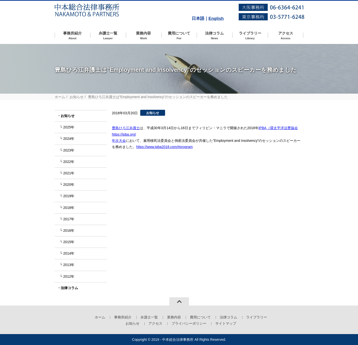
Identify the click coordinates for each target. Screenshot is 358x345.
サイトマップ (225, 323)
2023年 (68, 150)
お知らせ (77, 97)
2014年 (68, 253)
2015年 (68, 242)
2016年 (68, 230)
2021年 (68, 173)
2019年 (68, 196)
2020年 (68, 185)
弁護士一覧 (108, 35)
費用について (179, 35)
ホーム (60, 97)
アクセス (285, 35)
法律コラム (214, 35)
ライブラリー (250, 35)
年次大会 (119, 141)
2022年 (68, 162)
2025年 (68, 127)
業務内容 (143, 35)
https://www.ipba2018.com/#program (164, 147)
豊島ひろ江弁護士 (126, 128)
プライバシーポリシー (189, 323)
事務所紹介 (72, 35)
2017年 (68, 219)
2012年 (68, 276)
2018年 (68, 208)
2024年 (68, 139)
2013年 (68, 265)
